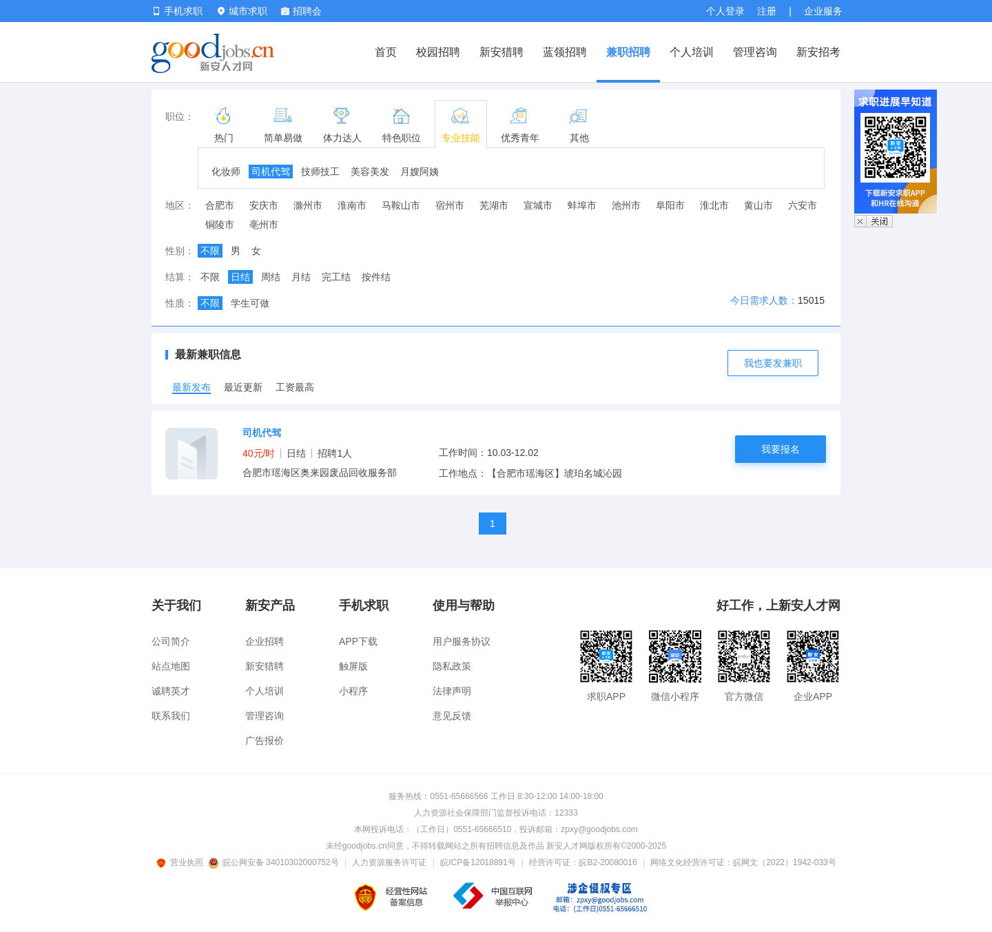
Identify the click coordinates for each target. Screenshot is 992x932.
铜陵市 (219, 224)
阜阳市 (670, 205)
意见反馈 (452, 715)
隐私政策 (452, 666)
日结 (240, 276)
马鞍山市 (401, 205)
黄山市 (758, 205)
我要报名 (780, 449)
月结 (301, 276)
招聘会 (301, 11)
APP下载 (358, 641)
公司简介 (171, 641)
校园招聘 (438, 52)
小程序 (353, 690)
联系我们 (171, 715)
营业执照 (182, 862)
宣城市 (538, 205)
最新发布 (191, 387)
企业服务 (823, 11)
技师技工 (320, 171)
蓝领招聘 (565, 52)
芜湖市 (493, 205)
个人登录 (725, 11)
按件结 (376, 276)
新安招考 (818, 52)
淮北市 (714, 205)
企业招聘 (264, 641)
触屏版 (353, 666)
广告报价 (264, 740)
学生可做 (250, 303)
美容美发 (370, 171)
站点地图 (171, 666)
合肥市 (219, 205)
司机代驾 (270, 171)
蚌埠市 (582, 205)
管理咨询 (755, 52)
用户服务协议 (461, 641)
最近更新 (243, 387)
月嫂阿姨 (419, 171)
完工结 (336, 276)
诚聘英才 (171, 690)
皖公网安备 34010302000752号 (274, 862)
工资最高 (295, 387)
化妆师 (225, 171)
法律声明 (452, 690)
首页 (386, 52)
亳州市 (263, 224)
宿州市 (449, 205)
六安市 (802, 205)
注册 (766, 11)
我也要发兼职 (773, 363)
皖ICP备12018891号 (477, 862)
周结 (270, 276)
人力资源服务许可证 (389, 862)
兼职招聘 (628, 52)
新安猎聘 (501, 52)
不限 (210, 250)
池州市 (626, 205)
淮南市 (352, 205)
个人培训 (692, 52)
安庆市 (263, 205)
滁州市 (307, 205)
